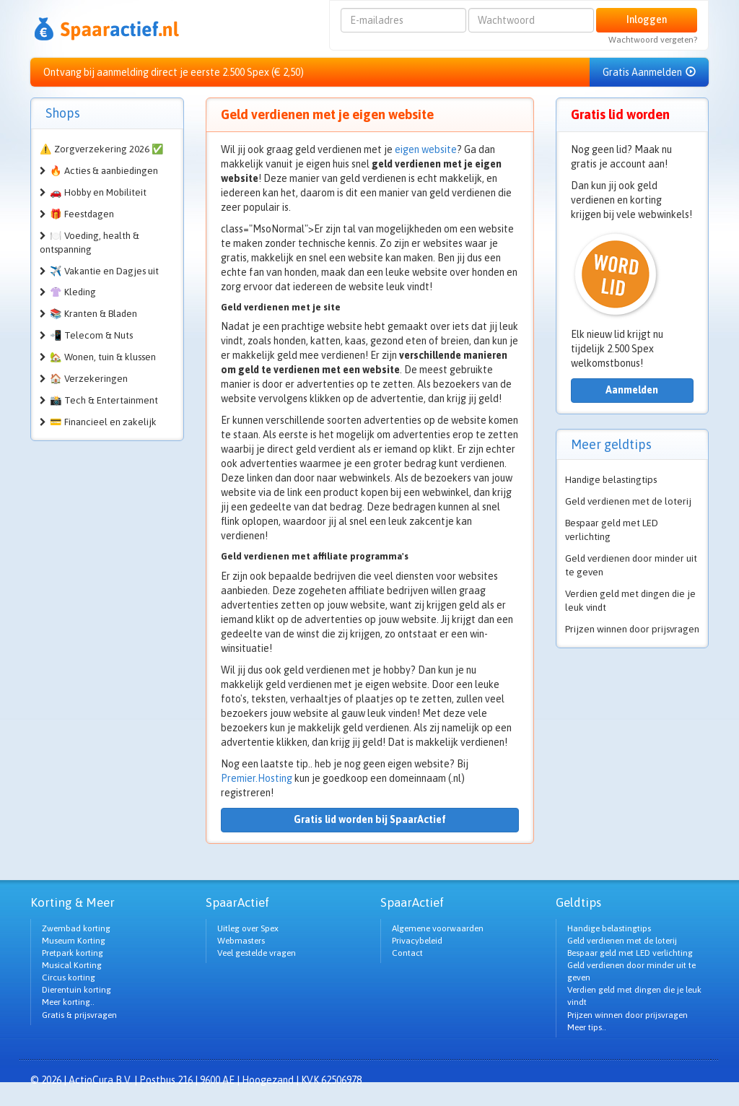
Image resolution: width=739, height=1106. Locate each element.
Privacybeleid (417, 941)
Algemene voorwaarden (438, 928)
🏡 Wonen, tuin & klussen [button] (103, 357)
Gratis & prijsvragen (79, 1015)
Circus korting (68, 977)
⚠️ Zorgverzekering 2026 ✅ (102, 149)
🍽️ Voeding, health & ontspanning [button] (89, 242)
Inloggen (646, 19)
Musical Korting (72, 965)
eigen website (426, 149)
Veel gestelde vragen (256, 953)
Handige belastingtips (611, 479)
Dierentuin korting (76, 990)
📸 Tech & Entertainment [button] (104, 400)
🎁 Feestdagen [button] (82, 214)
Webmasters (241, 941)
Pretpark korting (72, 953)
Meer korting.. (68, 1002)
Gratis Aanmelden (649, 72)
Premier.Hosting (256, 778)
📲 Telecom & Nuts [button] (91, 335)
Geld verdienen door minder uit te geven (631, 565)
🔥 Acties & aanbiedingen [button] (104, 170)
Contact (407, 953)
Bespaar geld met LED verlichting (611, 530)
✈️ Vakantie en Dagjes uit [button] (104, 271)
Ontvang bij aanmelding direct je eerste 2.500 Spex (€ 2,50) (173, 72)
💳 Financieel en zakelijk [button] (103, 422)
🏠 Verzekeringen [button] (89, 378)
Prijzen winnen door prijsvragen (632, 629)
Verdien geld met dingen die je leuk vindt (630, 600)
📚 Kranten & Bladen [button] (93, 313)
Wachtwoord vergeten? (652, 39)
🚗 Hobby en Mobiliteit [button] (98, 192)
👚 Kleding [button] (73, 292)
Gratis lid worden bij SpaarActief (370, 819)
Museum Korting (73, 941)
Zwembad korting (76, 928)
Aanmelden (631, 390)
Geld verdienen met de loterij (628, 501)
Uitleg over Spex (248, 928)
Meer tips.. (586, 1027)
